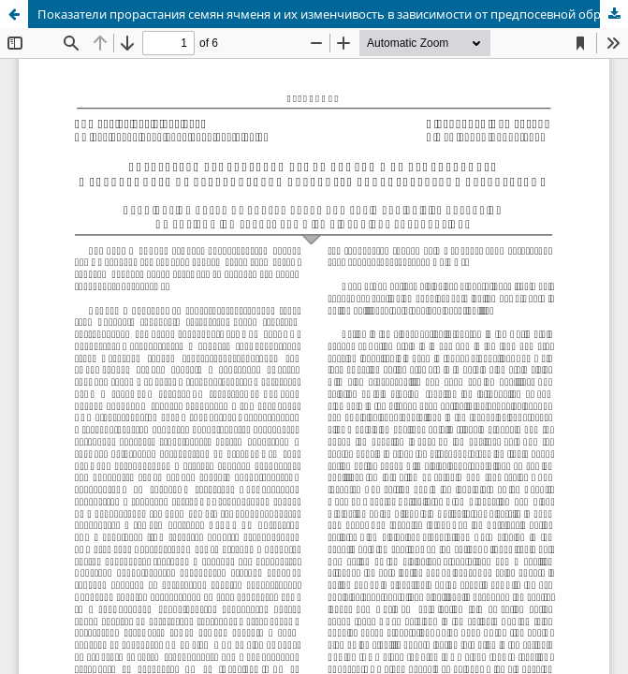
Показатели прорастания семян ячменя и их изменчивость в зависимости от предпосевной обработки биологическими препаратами (332, 14)
